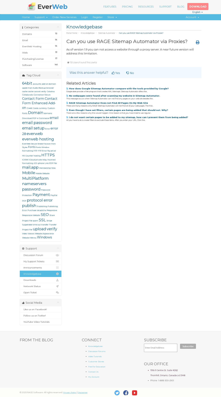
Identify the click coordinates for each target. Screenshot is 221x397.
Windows (44, 237)
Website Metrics (29, 237)
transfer (44, 224)
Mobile (28, 172)
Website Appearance (44, 233)
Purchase (32, 210)
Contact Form (33, 99)
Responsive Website (31, 215)
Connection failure (41, 95)
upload (39, 229)
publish (29, 205)
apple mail (27, 88)
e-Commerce (43, 118)
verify (52, 229)
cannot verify (40, 91)
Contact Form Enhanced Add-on (39, 103)
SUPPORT (165, 6)
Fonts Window (42, 147)
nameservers (34, 183)
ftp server (52, 151)
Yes (116, 73)
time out (37, 224)
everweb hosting (38, 139)
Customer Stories (96, 361)
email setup (33, 128)
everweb (35, 133)
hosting (37, 155)
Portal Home (71, 33)
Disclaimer (83, 392)
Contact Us (93, 372)
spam (35, 220)
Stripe (49, 220)
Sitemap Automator (106, 33)
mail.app (30, 167)
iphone (41, 163)
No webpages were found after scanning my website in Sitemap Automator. (113, 95)
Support (41, 17)
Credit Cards (32, 108)
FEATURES (109, 6)
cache (30, 91)
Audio (35, 88)
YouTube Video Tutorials (40, 322)
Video (24, 233)
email (54, 118)
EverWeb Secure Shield (32, 143)
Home (26, 17)
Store (112, 17)
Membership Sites (47, 168)
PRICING (127, 6)
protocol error (40, 200)
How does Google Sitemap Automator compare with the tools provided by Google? (117, 88)
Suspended (27, 224)
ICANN (25, 159)
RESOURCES (146, 6)
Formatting (27, 151)
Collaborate (27, 95)
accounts (37, 84)
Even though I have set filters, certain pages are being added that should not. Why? (117, 110)
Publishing (42, 206)
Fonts (31, 147)
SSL (42, 220)
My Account (93, 377)
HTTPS (48, 155)
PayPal (54, 195)
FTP (35, 151)
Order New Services (64, 17)
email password (37, 122)
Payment (41, 194)
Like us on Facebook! (40, 309)
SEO (45, 214)
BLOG (180, 6)
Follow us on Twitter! (40, 316)
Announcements (40, 268)
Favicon (47, 143)
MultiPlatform (35, 178)
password (31, 189)
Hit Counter (27, 155)
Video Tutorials (95, 356)
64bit (27, 83)
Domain (35, 112)
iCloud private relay (38, 159)
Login (84, 17)
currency (43, 108)
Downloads (40, 280)
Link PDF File (51, 163)
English (197, 12)
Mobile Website (42, 173)
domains (48, 113)
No (130, 73)
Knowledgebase (88, 33)
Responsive (52, 210)
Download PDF (29, 118)
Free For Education (96, 366)
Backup (42, 88)
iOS (35, 163)
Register (98, 17)
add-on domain (49, 84)
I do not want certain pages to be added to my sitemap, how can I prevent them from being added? (127, 117)
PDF (24, 201)
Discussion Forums (96, 351)
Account (192, 17)
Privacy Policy (69, 392)
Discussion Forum (40, 255)
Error (47, 128)
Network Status (40, 286)
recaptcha (41, 210)
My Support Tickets (40, 261)
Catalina (51, 91)
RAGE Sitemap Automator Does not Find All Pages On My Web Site (107, 103)
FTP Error (42, 151)
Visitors (31, 233)
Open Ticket (40, 292)
